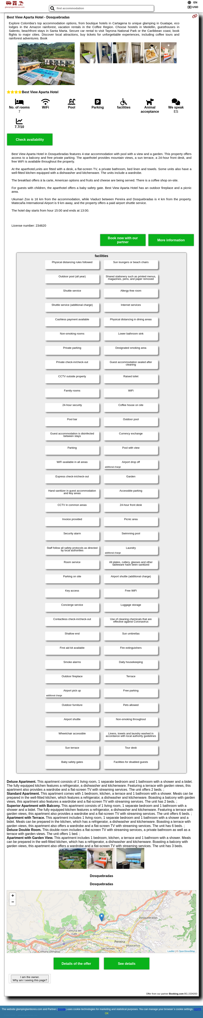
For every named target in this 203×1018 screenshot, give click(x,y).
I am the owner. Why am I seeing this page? (30, 978)
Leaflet (171, 951)
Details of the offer (76, 963)
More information (171, 240)
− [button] (12, 902)
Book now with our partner (123, 240)
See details (126, 963)
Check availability (30, 139)
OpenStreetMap (187, 951)
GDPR (197, 1009)
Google (62, 1009)
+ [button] (12, 896)
